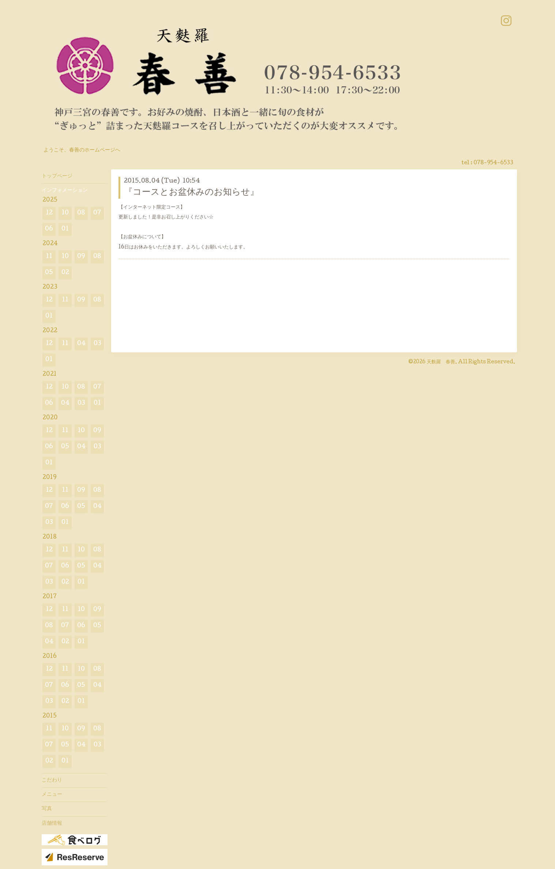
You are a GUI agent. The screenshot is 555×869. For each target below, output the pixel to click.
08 (81, 213)
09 (81, 257)
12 (49, 213)
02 (65, 273)
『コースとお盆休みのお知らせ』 (191, 193)
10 (65, 213)
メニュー (52, 795)
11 (49, 257)
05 (49, 273)
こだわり (52, 780)
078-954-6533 (493, 163)
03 (97, 344)
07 (97, 213)
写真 (47, 809)
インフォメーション (65, 191)
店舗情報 (52, 824)
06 (49, 229)
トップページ (57, 176)
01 (65, 229)
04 (81, 344)
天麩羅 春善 (441, 362)
